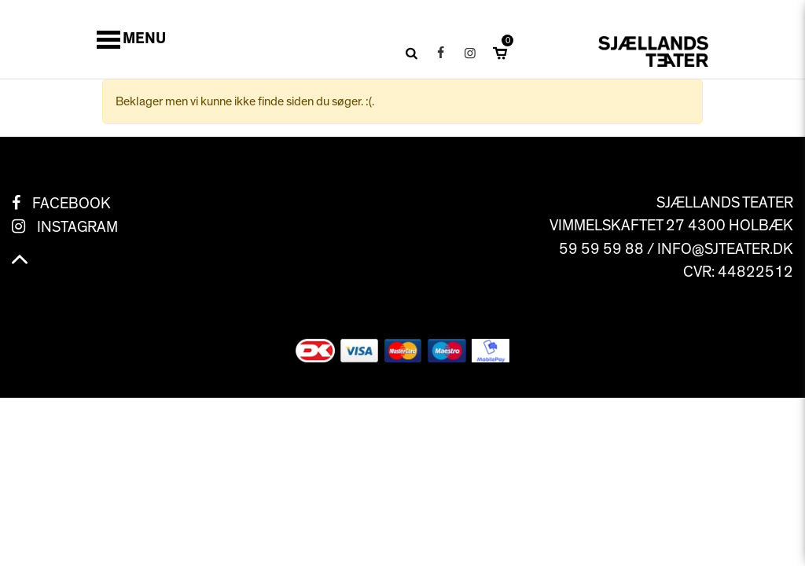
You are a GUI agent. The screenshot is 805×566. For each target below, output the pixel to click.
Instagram (77, 227)
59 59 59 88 (601, 249)
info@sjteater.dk (725, 249)
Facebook (71, 203)
